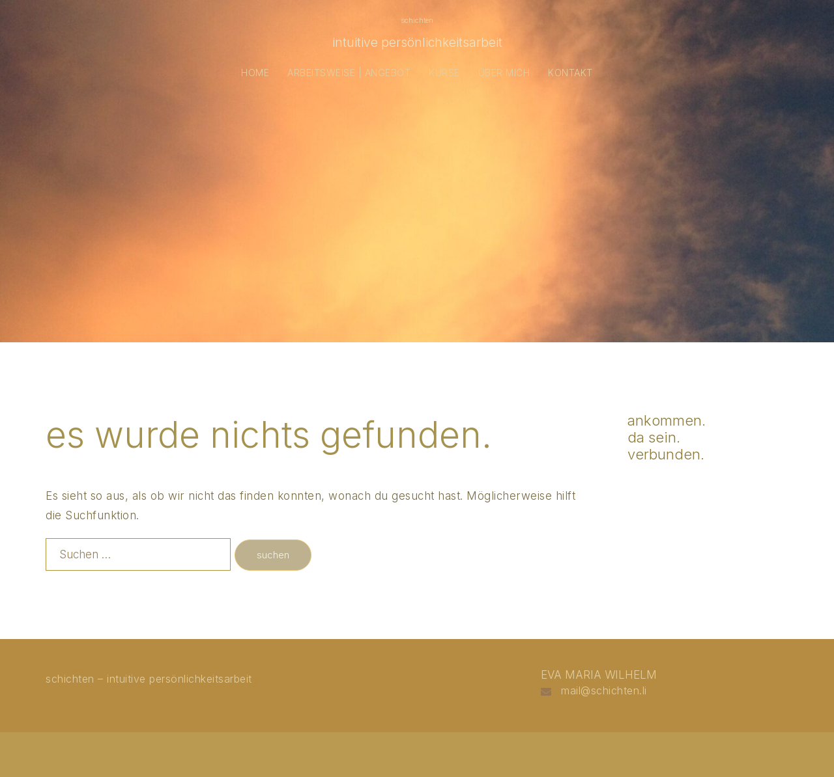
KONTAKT (570, 72)
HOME (255, 72)
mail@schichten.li (604, 690)
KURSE (444, 72)
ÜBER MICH (504, 72)
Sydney (271, 754)
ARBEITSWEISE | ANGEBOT (348, 72)
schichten (417, 20)
